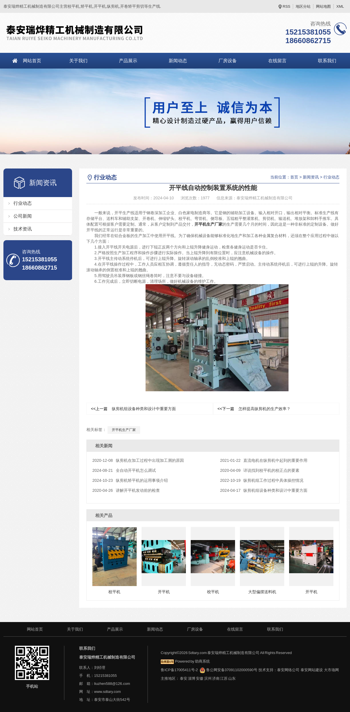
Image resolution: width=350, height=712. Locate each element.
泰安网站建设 (312, 670)
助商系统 (202, 661)
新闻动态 (178, 60)
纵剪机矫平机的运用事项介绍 (130, 480)
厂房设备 (227, 60)
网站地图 (323, 6)
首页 (294, 177)
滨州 (208, 678)
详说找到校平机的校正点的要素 (260, 470)
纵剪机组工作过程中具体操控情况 (262, 480)
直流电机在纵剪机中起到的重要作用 (264, 460)
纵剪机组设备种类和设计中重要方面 (133, 408)
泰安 (183, 678)
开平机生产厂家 (208, 224)
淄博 (191, 678)
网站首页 (32, 60)
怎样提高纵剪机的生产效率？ (254, 408)
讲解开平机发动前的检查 (126, 490)
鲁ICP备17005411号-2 (179, 670)
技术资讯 (22, 228)
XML (340, 6)
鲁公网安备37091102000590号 (228, 670)
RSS (287, 6)
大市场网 (331, 670)
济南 (216, 678)
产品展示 (128, 60)
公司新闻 (22, 216)
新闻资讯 (311, 177)
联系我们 (275, 629)
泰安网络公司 (288, 670)
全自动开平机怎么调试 (124, 470)
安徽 (199, 678)
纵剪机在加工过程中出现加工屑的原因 (138, 460)
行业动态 (22, 203)
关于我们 (78, 60)
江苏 (224, 678)
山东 (232, 678)
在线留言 (277, 60)
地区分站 (303, 6)
